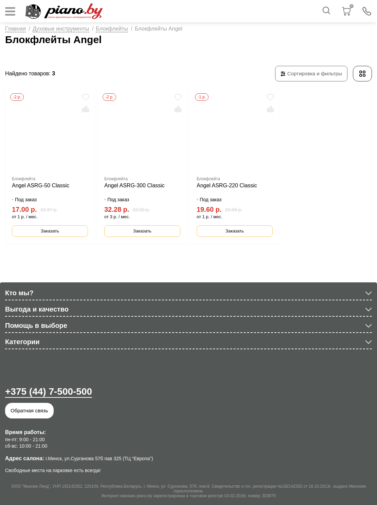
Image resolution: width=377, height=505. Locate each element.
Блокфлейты (112, 29)
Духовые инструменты (61, 29)
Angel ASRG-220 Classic (227, 185)
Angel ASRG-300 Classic (134, 185)
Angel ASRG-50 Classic (40, 185)
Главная (15, 29)
